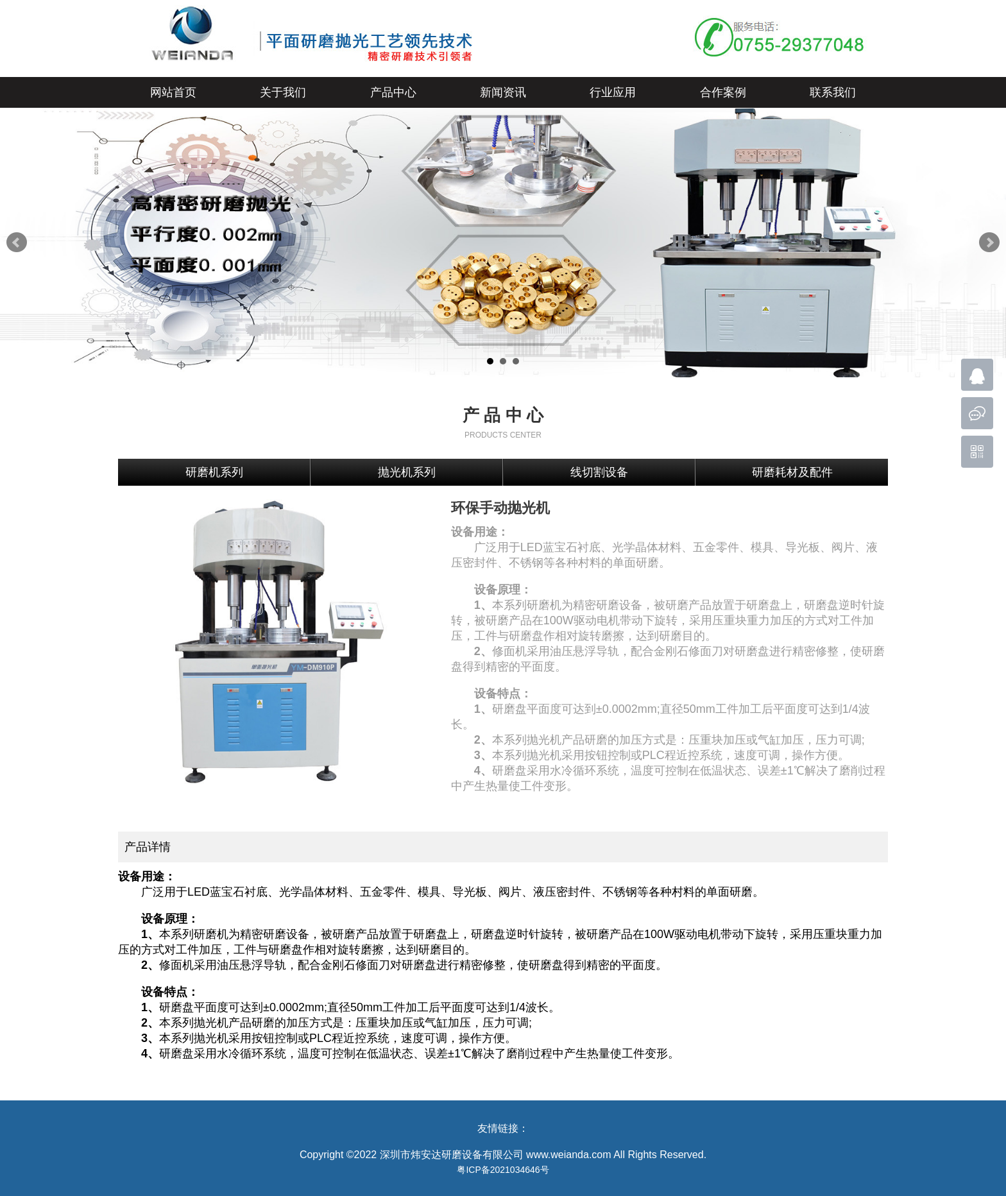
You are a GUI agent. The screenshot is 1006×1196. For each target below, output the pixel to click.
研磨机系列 (214, 472)
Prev (16, 242)
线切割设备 (599, 472)
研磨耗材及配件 (792, 472)
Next (989, 242)
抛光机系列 (407, 472)
